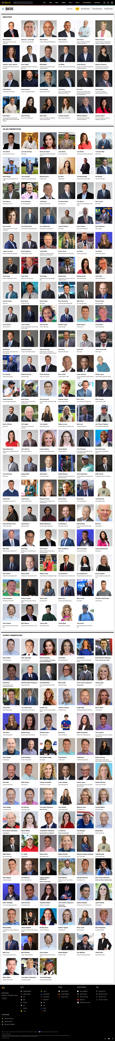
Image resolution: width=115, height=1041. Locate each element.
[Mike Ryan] (11, 537)
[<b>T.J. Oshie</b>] (29, 843)
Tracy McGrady (7, 474)
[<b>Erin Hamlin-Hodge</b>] (48, 746)
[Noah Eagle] (48, 265)
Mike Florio (80, 301)
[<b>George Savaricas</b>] (85, 866)
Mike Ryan (6, 548)
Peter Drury (24, 276)
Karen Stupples (100, 573)
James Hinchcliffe (100, 349)
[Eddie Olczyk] (103, 463)
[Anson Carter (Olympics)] (85, 671)
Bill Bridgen (43, 64)
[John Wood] (85, 612)
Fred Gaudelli (44, 89)
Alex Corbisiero (100, 226)
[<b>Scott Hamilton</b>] (29, 746)
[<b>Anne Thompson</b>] (103, 916)
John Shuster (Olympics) (65, 902)
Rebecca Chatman (100, 64)
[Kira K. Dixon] (66, 240)
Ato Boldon (98, 176)
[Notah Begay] (11, 165)
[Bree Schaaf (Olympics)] (103, 866)
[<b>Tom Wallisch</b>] (85, 941)
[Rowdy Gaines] (103, 290)
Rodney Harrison (26, 349)
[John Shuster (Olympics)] (66, 891)
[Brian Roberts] (11, 28)
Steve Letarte (99, 399)
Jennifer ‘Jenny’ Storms (10, 64)
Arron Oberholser (82, 474)
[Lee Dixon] (85, 240)
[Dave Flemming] (66, 290)
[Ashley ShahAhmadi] (103, 537)
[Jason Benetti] (29, 165)
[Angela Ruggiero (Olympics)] (48, 866)
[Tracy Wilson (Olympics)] (29, 966)
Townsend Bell (99, 151)
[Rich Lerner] (85, 388)
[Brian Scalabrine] (66, 537)
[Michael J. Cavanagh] (29, 28)
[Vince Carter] (103, 190)
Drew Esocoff (25, 89)
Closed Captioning (12, 1031)
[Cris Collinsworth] (29, 215)
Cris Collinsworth (26, 226)
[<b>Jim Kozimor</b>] (29, 796)
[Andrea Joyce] (103, 363)
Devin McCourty (100, 449)
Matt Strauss (44, 39)
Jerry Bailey (61, 151)
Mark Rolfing (81, 524)
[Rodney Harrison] (29, 338)
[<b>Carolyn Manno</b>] (48, 438)
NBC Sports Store (21, 1031)
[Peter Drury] (29, 265)
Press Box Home (108, 8)
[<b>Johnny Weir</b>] (103, 941)
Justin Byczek (81, 64)
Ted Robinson (62, 524)
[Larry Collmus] (85, 215)
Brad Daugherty (26, 251)
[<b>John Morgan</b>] (85, 819)
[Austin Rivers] (29, 512)
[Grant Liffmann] (11, 413)
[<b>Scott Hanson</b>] (85, 313)
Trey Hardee (99, 324)
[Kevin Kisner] (29, 388)
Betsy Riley (43, 116)
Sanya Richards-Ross (9, 524)
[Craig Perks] (11, 488)
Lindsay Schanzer (63, 116)
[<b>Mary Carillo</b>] (66, 671)
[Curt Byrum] (85, 190)
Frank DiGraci (7, 89)
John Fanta (98, 276)
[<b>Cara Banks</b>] (66, 646)
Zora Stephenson (82, 573)
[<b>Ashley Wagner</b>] (66, 941)
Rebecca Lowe (62, 424)
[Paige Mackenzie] (11, 438)
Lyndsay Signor (100, 116)
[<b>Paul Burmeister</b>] (48, 671)
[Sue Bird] (66, 165)
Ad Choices (30, 1031)
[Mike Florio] (85, 290)
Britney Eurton (81, 276)
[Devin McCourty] (103, 438)
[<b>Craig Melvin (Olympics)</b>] (48, 819)
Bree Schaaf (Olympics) (102, 877)
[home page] (6, 2)
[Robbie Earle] (66, 265)
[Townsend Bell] (103, 140)
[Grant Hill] (85, 338)
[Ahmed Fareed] (11, 290)
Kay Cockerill (7, 226)
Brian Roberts (7, 39)
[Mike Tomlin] (85, 587)
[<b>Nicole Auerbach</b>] (48, 646)
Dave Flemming (63, 301)
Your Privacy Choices (44, 1031)
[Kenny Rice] (85, 488)
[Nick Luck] (85, 413)
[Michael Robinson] (48, 512)
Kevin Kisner (25, 399)
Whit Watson (25, 623)
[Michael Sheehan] (85, 104)
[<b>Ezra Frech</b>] (66, 721)
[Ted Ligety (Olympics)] (48, 796)
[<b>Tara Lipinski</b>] (66, 796)
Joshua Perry (25, 499)
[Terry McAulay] (85, 438)
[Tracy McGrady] (11, 463)
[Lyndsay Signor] (103, 104)
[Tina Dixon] (103, 240)
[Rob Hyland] (11, 104)
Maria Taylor (43, 598)
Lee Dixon (80, 251)
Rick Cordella (62, 39)
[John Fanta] (103, 265)
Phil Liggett (24, 424)
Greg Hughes (99, 89)
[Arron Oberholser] (85, 463)
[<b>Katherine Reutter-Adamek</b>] (85, 843)
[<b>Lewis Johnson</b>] (66, 771)
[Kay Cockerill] (11, 215)
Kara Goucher (44, 324)
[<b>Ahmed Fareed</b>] (48, 721)
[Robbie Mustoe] (66, 463)
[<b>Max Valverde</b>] (29, 941)
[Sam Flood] (85, 28)
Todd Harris (6, 349)
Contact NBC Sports (97, 8)
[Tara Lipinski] (48, 413)
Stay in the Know (5, 993)
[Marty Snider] (29, 562)
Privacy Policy (35, 1031)
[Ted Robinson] (66, 512)
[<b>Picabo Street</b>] (48, 916)
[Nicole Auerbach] (48, 140)
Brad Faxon (24, 301)
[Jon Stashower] (66, 562)
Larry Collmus (81, 226)
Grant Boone (6, 201)
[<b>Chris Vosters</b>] (11, 612)
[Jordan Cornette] (11, 240)
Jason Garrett (25, 324)
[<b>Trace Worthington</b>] (48, 966)
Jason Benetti (25, 176)
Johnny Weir (43, 623)
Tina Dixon (98, 251)
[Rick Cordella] (66, 28)
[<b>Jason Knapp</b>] (11, 796)
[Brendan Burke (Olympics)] (29, 671)
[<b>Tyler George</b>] (11, 746)
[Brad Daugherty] (29, 240)
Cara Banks (80, 151)
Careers (7, 1031)
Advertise (3, 1031)
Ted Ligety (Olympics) (46, 807)
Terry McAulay (81, 449)
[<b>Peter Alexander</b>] (29, 646)
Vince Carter (99, 201)
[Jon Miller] (66, 53)
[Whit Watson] (29, 612)
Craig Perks (6, 499)
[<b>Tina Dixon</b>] (11, 721)
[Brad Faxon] (29, 290)
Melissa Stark (44, 573)
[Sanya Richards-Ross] (11, 512)
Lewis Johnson (81, 374)
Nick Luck (80, 424)
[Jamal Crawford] (66, 215)
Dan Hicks (61, 349)
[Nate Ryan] (29, 537)
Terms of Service (55, 1031)
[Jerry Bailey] (66, 140)
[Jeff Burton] (48, 190)
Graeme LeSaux (63, 399)
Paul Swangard (7, 598)
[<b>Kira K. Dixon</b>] (103, 696)
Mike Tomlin (80, 598)
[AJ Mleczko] (66, 819)
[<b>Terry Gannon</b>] (103, 721)
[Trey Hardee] (103, 313)
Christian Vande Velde (102, 598)
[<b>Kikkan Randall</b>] (66, 843)
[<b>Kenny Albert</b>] (11, 646)
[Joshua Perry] (29, 488)
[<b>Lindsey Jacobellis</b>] (48, 771)
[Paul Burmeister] (66, 190)
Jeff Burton (43, 201)
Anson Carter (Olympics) (84, 682)
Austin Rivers (25, 524)
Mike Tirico (61, 598)
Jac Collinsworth (45, 226)
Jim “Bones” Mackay (101, 424)
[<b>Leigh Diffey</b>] (85, 696)
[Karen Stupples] (103, 562)
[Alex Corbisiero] (103, 215)
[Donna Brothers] (29, 190)
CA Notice (50, 1031)
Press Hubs (70, 8)
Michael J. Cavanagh (27, 39)
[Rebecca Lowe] (66, 413)
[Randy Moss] (48, 463)
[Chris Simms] (11, 562)
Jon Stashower (62, 573)
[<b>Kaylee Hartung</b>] (48, 338)
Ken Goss (80, 89)
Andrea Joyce (99, 374)
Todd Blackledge (82, 176)
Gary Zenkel (25, 64)
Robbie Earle (62, 276)
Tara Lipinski (44, 424)
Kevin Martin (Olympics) (10, 830)
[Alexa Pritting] (29, 104)
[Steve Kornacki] (48, 388)
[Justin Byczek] (85, 53)
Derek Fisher (43, 301)
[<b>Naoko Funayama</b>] (85, 721)
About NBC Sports (85, 8)
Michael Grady (62, 324)
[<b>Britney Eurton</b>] (29, 721)
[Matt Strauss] (48, 28)
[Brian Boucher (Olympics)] (103, 646)
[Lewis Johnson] (85, 363)
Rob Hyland (6, 116)
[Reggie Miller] (29, 463)
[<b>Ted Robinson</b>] (29, 866)
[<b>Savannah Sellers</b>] (48, 891)
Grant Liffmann (7, 424)
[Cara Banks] (85, 140)
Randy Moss (43, 474)
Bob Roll (97, 524)
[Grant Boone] (11, 190)
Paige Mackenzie (8, 449)
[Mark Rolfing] (85, 512)
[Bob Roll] (103, 512)
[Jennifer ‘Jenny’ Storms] (11, 53)
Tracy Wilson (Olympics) (28, 977)
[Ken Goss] (85, 78)
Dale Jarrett (61, 374)
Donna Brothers (26, 201)
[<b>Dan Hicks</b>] (11, 771)
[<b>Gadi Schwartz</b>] (29, 891)
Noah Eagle (43, 276)
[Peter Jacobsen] (48, 363)
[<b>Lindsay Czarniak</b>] (66, 696)
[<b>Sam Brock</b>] (11, 671)
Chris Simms (7, 573)
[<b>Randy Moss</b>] (103, 819)
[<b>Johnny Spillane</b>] (29, 916)
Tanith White (62, 623)
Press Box (26, 1031)
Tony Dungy (6, 276)
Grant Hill (80, 349)
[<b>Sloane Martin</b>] (66, 438)
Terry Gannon (7, 324)
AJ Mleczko (61, 830)
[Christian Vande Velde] (103, 587)
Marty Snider (25, 573)
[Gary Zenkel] (29, 53)
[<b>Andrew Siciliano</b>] (85, 891)
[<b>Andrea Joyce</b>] (85, 771)
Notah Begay (7, 176)
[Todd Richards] (103, 488)
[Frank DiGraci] (11, 78)
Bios (77, 8)
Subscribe (4, 998)
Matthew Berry (44, 176)
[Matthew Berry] (48, 165)
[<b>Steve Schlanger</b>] (11, 891)
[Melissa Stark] (48, 562)
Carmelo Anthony (26, 151)
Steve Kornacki (44, 399)
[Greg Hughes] (103, 78)
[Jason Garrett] (29, 313)
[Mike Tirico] (66, 587)
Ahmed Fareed (7, 301)
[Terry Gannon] (11, 313)
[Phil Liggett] (29, 413)
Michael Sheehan (82, 116)
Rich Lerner (80, 399)
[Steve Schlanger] (85, 537)
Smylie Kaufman (8, 399)
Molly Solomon (100, 39)
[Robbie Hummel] (29, 363)
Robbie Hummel (26, 374)
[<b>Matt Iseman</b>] (29, 771)
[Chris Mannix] (29, 438)
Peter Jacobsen (44, 374)
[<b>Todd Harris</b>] (85, 746)
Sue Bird (60, 176)
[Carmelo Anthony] (29, 140)
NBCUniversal (8, 1033)
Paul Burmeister (63, 201)
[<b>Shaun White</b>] (11, 966)
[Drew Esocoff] (29, 78)
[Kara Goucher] (48, 313)
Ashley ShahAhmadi (101, 548)
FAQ (16, 1031)
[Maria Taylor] (48, 587)
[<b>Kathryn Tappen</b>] (66, 916)
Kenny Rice (80, 499)
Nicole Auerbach (45, 151)
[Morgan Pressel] (48, 488)
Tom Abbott (6, 151)
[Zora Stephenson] (85, 562)
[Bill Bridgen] (48, 53)
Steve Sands (43, 548)
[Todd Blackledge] (85, 165)
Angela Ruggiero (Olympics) (45, 878)
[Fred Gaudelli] (48, 78)
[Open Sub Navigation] (46, 2)
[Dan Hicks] (66, 338)
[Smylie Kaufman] (11, 388)
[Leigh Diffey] (48, 240)
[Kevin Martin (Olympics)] (11, 819)
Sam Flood (80, 39)
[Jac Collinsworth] (48, 215)
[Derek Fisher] (48, 290)
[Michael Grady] (66, 313)
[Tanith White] (66, 612)
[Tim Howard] (11, 363)
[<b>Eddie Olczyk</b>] (11, 843)
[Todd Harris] (11, 338)
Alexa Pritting (25, 116)
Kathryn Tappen (26, 598)
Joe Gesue (61, 89)
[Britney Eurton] (85, 265)
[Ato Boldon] (103, 165)
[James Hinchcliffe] (103, 338)
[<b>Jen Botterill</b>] (85, 646)
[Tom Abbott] (11, 140)
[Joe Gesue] (66, 78)
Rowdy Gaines (99, 301)
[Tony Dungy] (11, 265)
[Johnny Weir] (48, 612)
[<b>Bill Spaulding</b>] (11, 916)
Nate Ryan (24, 548)
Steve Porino (62, 499)
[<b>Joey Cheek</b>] (11, 696)
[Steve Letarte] (103, 388)
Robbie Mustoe (62, 474)
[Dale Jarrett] (66, 363)
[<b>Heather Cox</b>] (48, 696)
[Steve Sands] (48, 537)
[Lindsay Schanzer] (66, 104)
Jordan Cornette (8, 251)
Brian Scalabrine (63, 548)
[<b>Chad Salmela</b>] (66, 866)
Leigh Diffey (43, 251)
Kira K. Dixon (62, 251)
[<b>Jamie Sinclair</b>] (103, 891)
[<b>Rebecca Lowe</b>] (85, 796)
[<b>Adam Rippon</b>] (11, 866)
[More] (104, 2)
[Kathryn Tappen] (29, 587)
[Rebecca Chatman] (103, 53)
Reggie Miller (25, 474)
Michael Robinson (45, 524)
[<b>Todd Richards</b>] (103, 843)
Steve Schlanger (82, 548)
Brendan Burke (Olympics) (29, 682)
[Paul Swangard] (11, 587)
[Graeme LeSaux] (66, 388)
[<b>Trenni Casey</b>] (103, 671)
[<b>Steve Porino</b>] (48, 843)
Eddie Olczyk (99, 474)
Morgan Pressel (44, 499)
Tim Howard (6, 374)
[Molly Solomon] (103, 28)
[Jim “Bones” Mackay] (103, 413)
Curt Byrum (80, 201)
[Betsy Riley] (48, 104)
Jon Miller (61, 64)
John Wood (80, 623)
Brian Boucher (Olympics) (103, 658)
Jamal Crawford (63, 226)
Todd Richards (99, 499)
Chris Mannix (25, 449)
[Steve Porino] (66, 488)
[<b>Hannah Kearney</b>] (103, 771)
